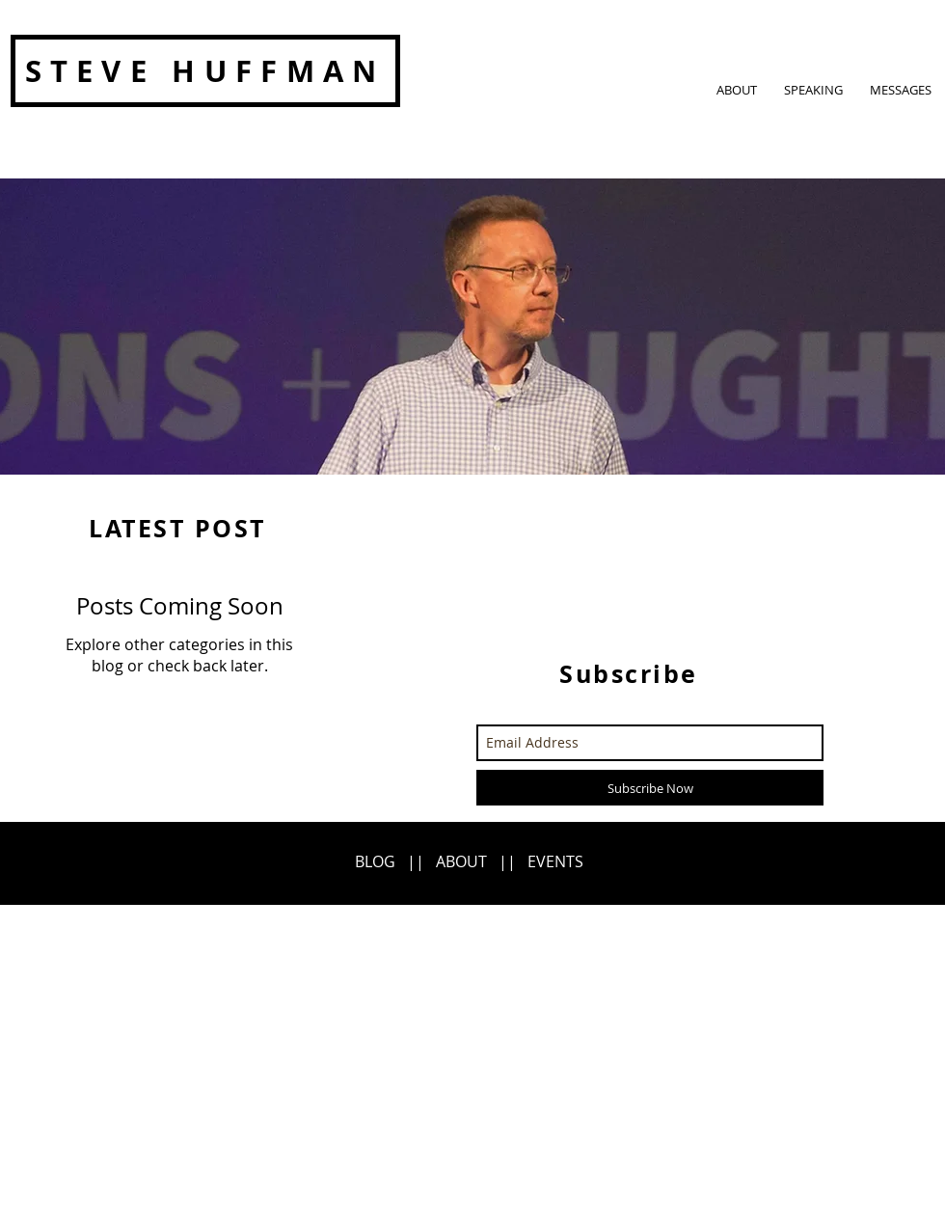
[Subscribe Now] (650, 788)
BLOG (375, 861)
